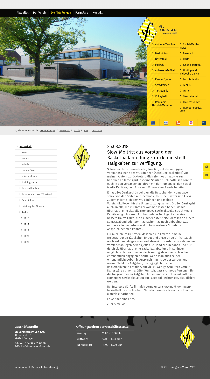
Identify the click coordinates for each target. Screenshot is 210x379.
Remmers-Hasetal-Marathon (162, 104)
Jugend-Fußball (192, 64)
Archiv (77, 130)
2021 (26, 242)
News (24, 152)
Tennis (186, 85)
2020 (26, 236)
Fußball (159, 64)
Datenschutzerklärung (44, 367)
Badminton (161, 53)
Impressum (21, 367)
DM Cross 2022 (191, 102)
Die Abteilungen (61, 12)
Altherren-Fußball (165, 70)
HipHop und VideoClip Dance (189, 72)
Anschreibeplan (30, 188)
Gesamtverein (191, 96)
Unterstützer (28, 170)
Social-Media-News (189, 46)
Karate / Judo (163, 79)
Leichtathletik (191, 79)
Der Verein (40, 12)
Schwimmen (162, 85)
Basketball (161, 59)
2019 (26, 230)
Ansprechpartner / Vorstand (37, 194)
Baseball (188, 53)
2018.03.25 (97, 130)
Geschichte (28, 200)
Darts (186, 59)
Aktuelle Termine (165, 44)
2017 (26, 218)
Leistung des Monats (33, 206)
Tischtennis (161, 90)
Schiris (25, 164)
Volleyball (161, 96)
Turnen (187, 90)
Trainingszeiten (30, 182)
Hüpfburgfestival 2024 (191, 109)
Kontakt (98, 12)
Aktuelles (23, 12)
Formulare (81, 12)
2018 (86, 130)
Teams (25, 158)
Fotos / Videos (29, 176)
